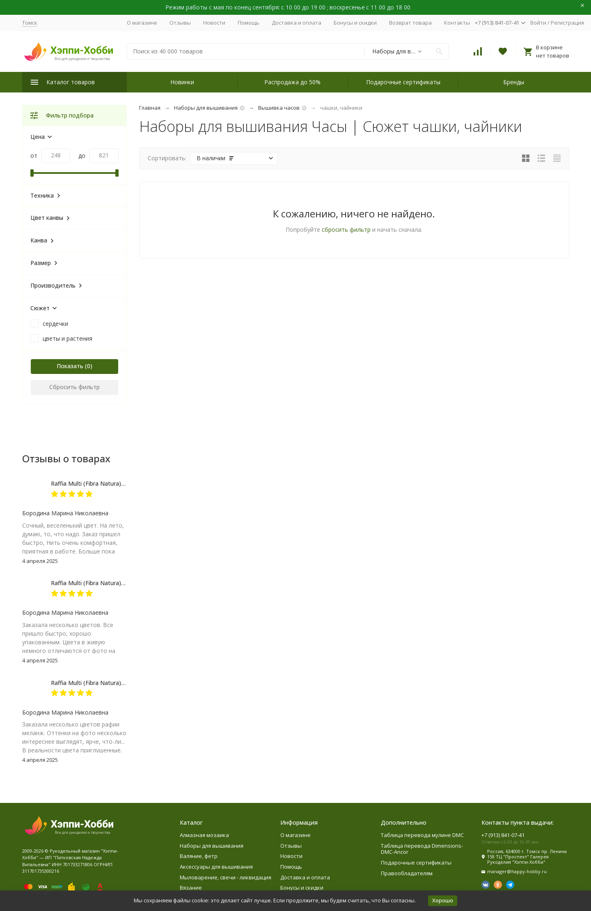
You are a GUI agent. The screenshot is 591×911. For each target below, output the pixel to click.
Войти (538, 22)
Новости (214, 22)
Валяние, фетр (199, 856)
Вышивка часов (279, 107)
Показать (70, 366)
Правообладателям (407, 873)
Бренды (513, 82)
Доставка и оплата (296, 22)
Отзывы (180, 22)
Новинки (182, 82)
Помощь (248, 22)
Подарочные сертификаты (403, 82)
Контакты (457, 22)
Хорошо (442, 900)
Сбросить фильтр (74, 387)
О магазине (142, 22)
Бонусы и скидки (355, 22)
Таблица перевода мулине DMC (422, 835)
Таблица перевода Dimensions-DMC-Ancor (422, 849)
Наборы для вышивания (206, 107)
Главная (149, 107)
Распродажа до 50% (292, 82)
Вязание (191, 887)
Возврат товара (410, 22)
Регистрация (567, 22)
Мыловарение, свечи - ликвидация (225, 877)
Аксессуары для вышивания (216, 866)
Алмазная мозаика (204, 835)
